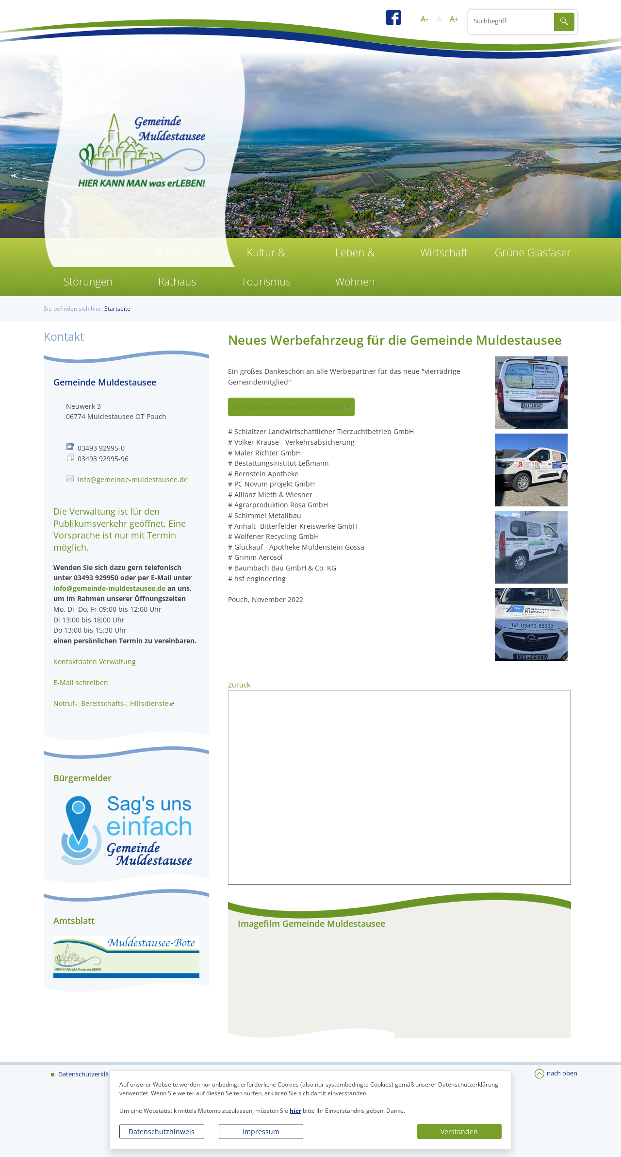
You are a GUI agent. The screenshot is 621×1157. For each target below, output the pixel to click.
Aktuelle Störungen (88, 266)
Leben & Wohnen (355, 266)
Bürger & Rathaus (177, 266)
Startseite (117, 308)
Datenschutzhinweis (162, 1131)
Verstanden (459, 1131)
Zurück (239, 684)
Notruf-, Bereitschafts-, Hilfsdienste (111, 703)
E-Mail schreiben (80, 682)
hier (295, 1111)
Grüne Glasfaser (533, 252)
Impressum (261, 1131)
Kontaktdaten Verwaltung (94, 661)
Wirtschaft (444, 252)
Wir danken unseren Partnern (288, 407)
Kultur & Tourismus (266, 266)
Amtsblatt (74, 920)
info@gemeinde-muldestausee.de (133, 479)
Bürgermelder (82, 778)
